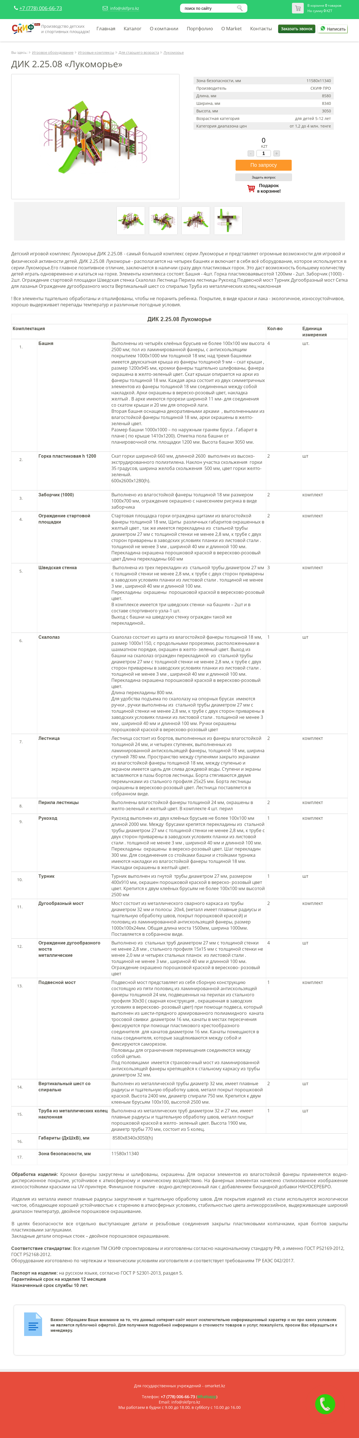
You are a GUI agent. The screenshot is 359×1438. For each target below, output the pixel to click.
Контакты (261, 28)
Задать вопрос (264, 177)
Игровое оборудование (52, 52)
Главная (105, 28)
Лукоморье (174, 52)
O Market (231, 28)
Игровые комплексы (96, 52)
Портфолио (200, 28)
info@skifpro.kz (124, 8)
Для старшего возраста (139, 52)
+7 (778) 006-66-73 (40, 8)
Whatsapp (206, 1396)
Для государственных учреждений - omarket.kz (179, 1385)
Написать (332, 29)
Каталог (132, 28)
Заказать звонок (296, 28)
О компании (164, 28)
